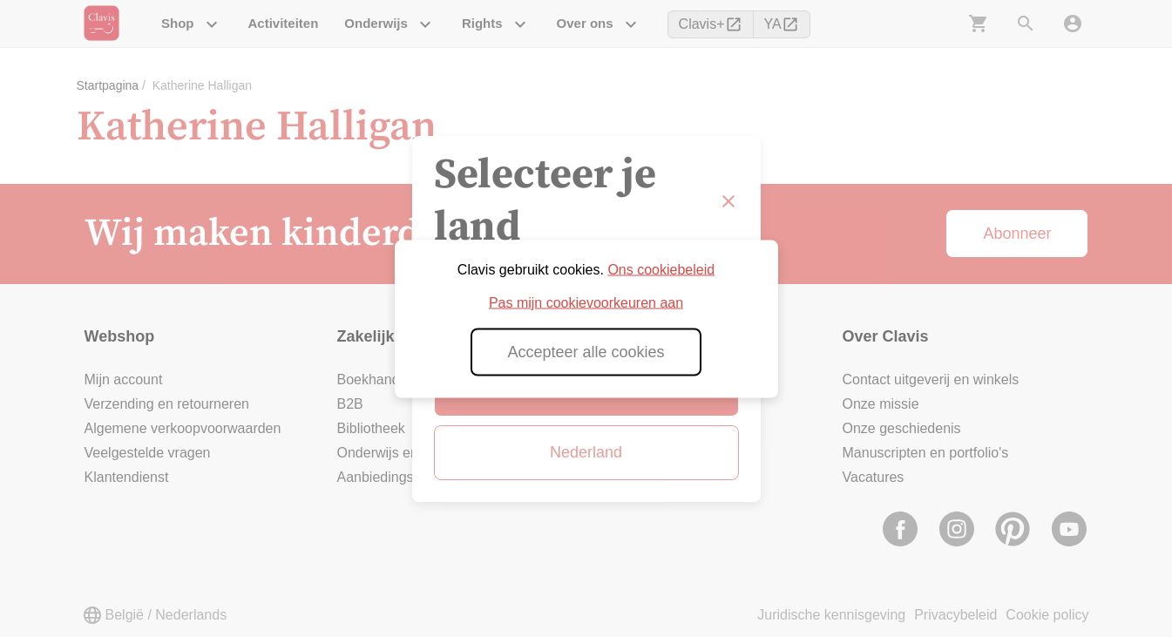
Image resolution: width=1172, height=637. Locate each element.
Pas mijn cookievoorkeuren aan (586, 302)
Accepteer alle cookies (585, 351)
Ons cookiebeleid (661, 268)
